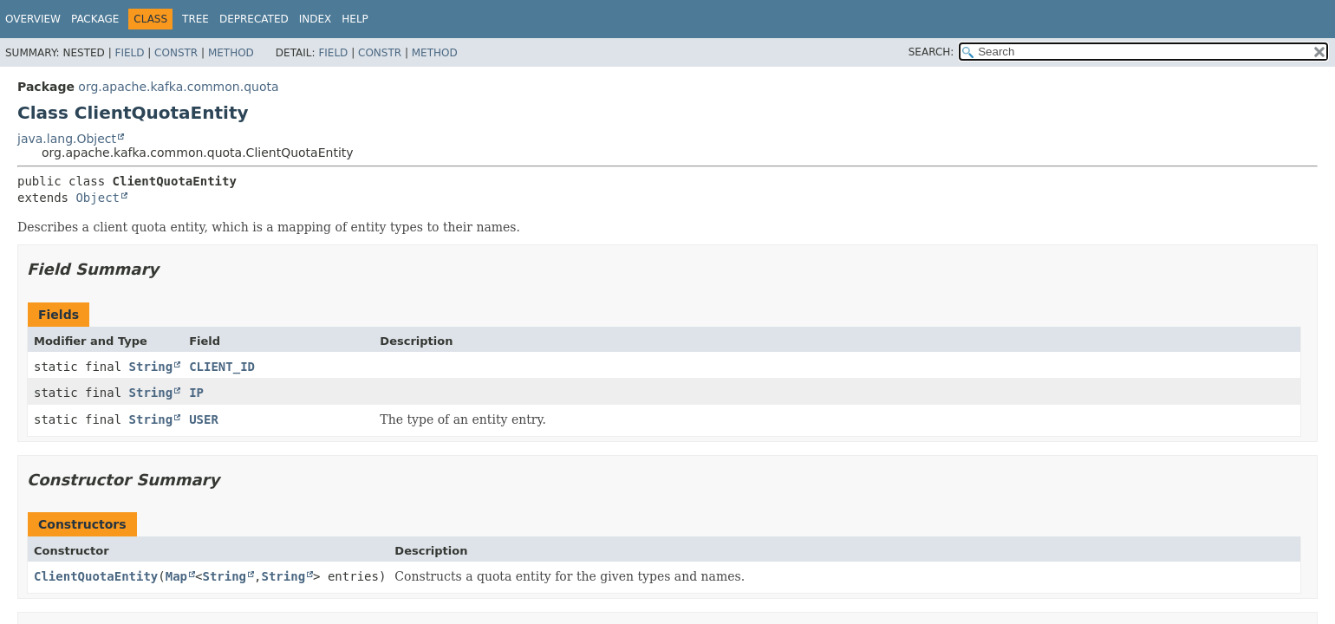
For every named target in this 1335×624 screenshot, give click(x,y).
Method (231, 53)
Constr (176, 53)
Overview (33, 19)
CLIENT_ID (222, 367)
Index (315, 19)
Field (129, 53)
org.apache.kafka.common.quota (178, 87)
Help (355, 19)
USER (203, 419)
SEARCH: (931, 52)
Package (95, 19)
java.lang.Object (66, 139)
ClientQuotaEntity (96, 576)
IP (196, 393)
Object (97, 198)
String (151, 367)
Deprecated (254, 19)
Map (176, 576)
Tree (195, 19)
